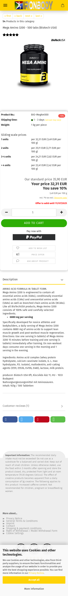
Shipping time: (9, 119)
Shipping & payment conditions (24, 528)
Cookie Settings (15, 533)
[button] (6, 213)
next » (28, 15)
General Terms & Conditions (22, 521)
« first (7, 15)
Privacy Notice (36, 573)
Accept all (34, 579)
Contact (10, 526)
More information (34, 588)
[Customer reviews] (11, 37)
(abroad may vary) (53, 120)
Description (10, 279)
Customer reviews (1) (16, 406)
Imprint (10, 523)
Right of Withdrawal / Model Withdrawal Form (31, 531)
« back (18, 15)
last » (39, 15)
